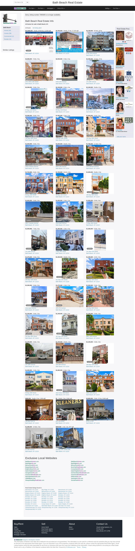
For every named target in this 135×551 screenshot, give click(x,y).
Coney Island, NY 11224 (48, 504)
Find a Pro (61, 8)
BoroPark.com (78, 467)
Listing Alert (17, 531)
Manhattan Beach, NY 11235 (50, 505)
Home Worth (45, 527)
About (70, 527)
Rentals (16, 529)
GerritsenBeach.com (80, 473)
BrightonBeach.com (32, 469)
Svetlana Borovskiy (121, 43)
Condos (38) (7, 33)
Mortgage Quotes (19, 533)
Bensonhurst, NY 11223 (48, 491)
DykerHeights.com (32, 471)
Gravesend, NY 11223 (31, 505)
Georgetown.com (31, 473)
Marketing (44, 533)
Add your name (121, 136)
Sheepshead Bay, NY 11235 (49, 507)
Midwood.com (76, 476)
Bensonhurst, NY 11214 (32, 491)
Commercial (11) (8, 36)
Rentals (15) (7, 39)
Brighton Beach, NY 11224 (32, 493)
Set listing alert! (37, 28)
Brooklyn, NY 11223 (63, 495)
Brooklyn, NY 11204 (63, 498)
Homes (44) (7, 30)
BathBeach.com (32, 461)
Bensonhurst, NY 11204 (65, 489)
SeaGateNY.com (77, 478)
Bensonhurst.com (31, 465)
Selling (107, 8)
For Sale (32, 8)
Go (27, 2)
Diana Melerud (120, 66)
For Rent (41, 8)
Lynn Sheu (119, 130)
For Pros (116, 8)
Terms (79, 547)
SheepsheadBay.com (34, 480)
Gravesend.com (33, 474)
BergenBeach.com (31, 467)
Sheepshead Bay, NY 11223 (33, 507)
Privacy (84, 547)
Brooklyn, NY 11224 (30, 496)
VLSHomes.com (71, 547)
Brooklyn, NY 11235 (47, 496)
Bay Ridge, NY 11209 (48, 489)
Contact (71, 529)
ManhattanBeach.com (32, 476)
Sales (15, 527)
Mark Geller (119, 82)
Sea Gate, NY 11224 (64, 505)
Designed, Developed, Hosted (31, 539)
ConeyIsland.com (77, 469)
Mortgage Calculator (20, 534)
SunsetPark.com (77, 480)
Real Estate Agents (47, 529)
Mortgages (51, 8)
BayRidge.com (30, 463)
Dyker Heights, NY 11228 (65, 504)
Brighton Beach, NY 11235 (49, 493)
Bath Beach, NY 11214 (31, 489)
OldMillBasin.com (30, 478)
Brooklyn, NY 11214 (47, 500)
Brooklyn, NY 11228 (30, 498)
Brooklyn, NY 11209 (30, 500)
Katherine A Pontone (122, 98)
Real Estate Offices (47, 531)
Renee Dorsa (119, 113)
